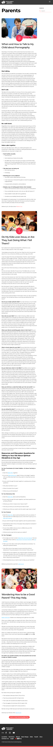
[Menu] (49, 1)
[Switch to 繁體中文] (18, 738)
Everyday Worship (27, 539)
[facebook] (6, 732)
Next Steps (24, 737)
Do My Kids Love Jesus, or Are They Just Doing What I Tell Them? (18, 240)
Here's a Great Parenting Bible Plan (19, 717)
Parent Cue (19, 206)
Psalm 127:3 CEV (6, 617)
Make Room (19, 539)
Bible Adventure (12, 475)
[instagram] (10, 732)
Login (12, 738)
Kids (31, 737)
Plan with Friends (7, 518)
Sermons (11, 737)
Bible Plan (10, 472)
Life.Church (21, 564)
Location (4, 737)
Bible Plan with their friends (25, 538)
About (18, 737)
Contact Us (5, 738)
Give (41, 737)
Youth (36, 737)
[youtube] (14, 732)
